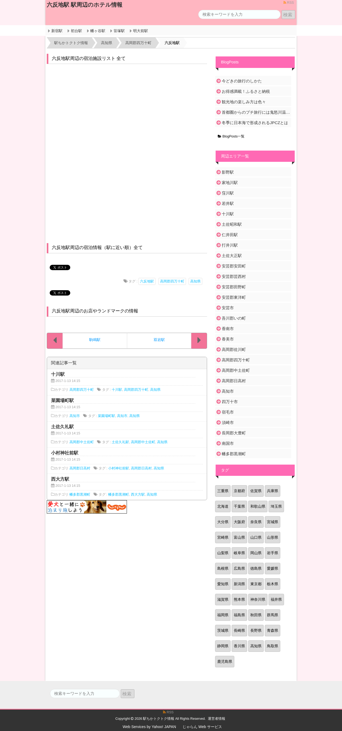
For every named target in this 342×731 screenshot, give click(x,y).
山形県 (272, 537)
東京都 (256, 584)
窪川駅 (228, 193)
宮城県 (272, 522)
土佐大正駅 (232, 255)
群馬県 (272, 615)
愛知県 (222, 584)
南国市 (228, 443)
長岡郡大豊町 (234, 433)
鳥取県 (272, 646)
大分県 (222, 522)
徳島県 (256, 568)
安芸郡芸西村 (234, 276)
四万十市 (230, 401)
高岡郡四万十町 (172, 281)
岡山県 (256, 553)
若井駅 (228, 203)
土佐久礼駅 (120, 442)
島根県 (222, 568)
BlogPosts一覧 (231, 136)
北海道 (222, 506)
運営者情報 (216, 719)
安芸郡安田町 (234, 266)
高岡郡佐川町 (234, 349)
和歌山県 (257, 506)
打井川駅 (230, 245)
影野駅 (228, 172)
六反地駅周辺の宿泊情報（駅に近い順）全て (97, 247)
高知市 (74, 416)
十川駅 (117, 390)
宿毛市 (228, 412)
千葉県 (239, 506)
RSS (288, 3)
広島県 (239, 568)
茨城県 (222, 630)
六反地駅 (147, 281)
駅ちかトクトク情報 (158, 719)
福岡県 (222, 615)
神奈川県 (257, 599)
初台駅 (76, 31)
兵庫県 (272, 491)
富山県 (239, 537)
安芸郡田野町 (234, 287)
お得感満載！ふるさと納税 (246, 91)
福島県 (239, 615)
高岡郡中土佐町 (81, 442)
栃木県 (272, 584)
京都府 (239, 491)
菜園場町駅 (106, 416)
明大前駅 (140, 31)
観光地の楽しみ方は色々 (244, 101)
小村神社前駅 (118, 468)
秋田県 (256, 615)
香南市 (228, 328)
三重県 (222, 491)
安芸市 (228, 307)
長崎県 (239, 630)
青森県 (272, 630)
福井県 (276, 599)
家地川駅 (230, 182)
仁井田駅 (230, 234)
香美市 (228, 339)
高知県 (195, 281)
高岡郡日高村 (79, 468)
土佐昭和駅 (232, 224)
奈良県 (256, 522)
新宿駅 (57, 31)
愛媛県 (272, 568)
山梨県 (222, 553)
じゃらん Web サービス (202, 727)
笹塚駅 (119, 31)
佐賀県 (256, 491)
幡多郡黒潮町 (79, 494)
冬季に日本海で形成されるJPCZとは (255, 122)
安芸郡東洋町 (234, 297)
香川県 (239, 646)
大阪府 (239, 522)
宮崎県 (222, 537)
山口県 (256, 537)
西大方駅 (138, 494)
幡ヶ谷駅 (97, 31)
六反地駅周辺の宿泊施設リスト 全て (89, 58)
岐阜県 (239, 553)
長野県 (256, 630)
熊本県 (239, 599)
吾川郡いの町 (234, 318)
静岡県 (222, 646)
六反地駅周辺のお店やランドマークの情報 (95, 310)
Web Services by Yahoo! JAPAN (149, 727)
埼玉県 (276, 506)
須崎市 (228, 422)
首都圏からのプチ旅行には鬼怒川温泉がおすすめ (256, 112)
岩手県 (272, 553)
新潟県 (239, 584)
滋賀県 (222, 599)
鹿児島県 (224, 661)
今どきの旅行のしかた (242, 81)
